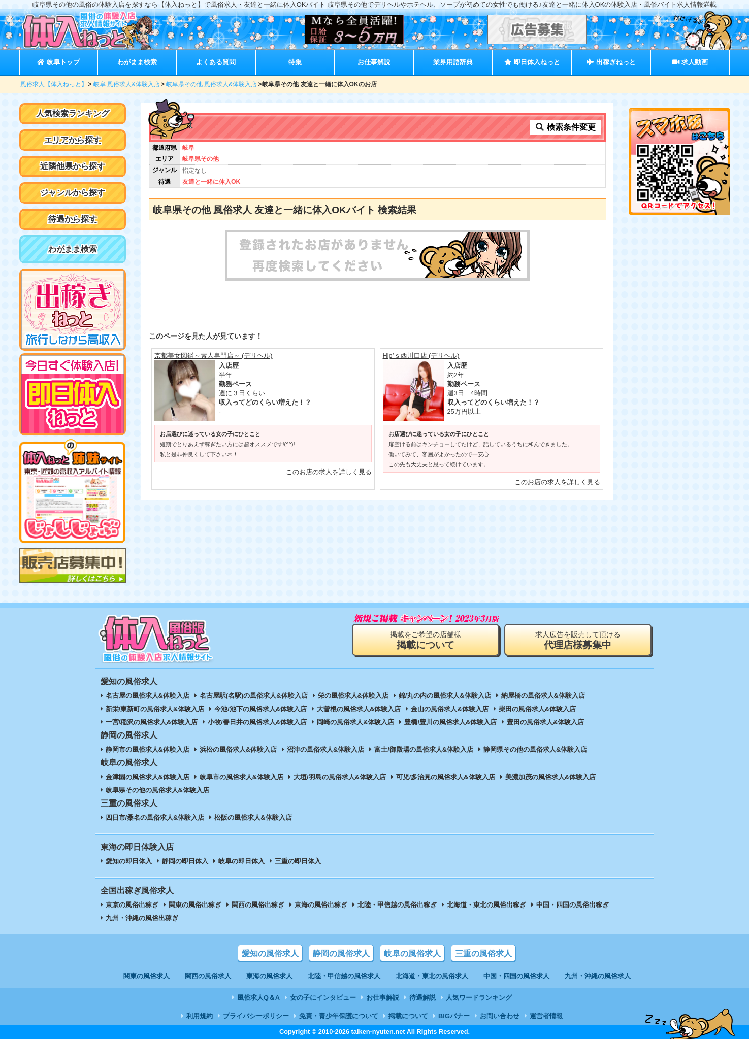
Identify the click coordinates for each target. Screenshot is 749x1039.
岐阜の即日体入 (241, 861)
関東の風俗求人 (146, 976)
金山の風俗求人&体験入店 (449, 709)
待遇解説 (422, 997)
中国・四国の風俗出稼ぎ (572, 905)
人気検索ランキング (72, 113)
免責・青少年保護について (338, 1016)
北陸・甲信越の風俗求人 (344, 976)
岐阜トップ (58, 62)
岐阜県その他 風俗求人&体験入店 (211, 84)
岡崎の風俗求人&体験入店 (355, 722)
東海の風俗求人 (269, 976)
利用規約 (199, 1016)
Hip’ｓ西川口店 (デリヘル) (421, 355)
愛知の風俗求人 (270, 953)
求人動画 (690, 62)
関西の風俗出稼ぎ (258, 905)
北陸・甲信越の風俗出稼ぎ (397, 905)
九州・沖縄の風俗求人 (598, 976)
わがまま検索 (137, 62)
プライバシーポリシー (256, 1016)
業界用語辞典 (453, 62)
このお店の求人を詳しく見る (329, 472)
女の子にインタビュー (323, 997)
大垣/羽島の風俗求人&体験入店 (340, 777)
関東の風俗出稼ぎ (195, 905)
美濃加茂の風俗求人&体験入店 (550, 777)
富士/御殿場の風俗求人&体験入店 (423, 749)
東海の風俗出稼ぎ (321, 905)
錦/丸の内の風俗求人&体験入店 (445, 695)
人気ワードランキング (479, 997)
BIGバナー (454, 1016)
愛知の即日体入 (129, 861)
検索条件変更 (565, 127)
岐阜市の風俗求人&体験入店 (241, 777)
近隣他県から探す (72, 166)
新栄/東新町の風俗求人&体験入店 (155, 709)
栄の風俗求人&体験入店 (353, 695)
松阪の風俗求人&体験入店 (252, 817)
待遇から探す (72, 219)
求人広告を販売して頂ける (578, 640)
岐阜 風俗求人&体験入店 (126, 84)
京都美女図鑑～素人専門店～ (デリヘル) (213, 355)
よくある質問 (216, 62)
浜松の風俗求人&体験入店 (238, 749)
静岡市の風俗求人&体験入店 (147, 749)
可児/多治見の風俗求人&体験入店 (445, 777)
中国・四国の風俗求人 (516, 976)
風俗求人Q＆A (258, 997)
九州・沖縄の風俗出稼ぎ (142, 918)
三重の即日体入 (298, 861)
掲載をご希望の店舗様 (426, 640)
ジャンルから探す (72, 192)
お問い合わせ (499, 1016)
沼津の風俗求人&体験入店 (325, 749)
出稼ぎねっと (611, 62)
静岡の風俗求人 (341, 953)
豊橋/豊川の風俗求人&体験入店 (450, 722)
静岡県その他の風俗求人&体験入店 (535, 749)
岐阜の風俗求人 (412, 953)
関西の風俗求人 (208, 976)
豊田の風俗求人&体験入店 (545, 722)
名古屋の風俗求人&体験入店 (147, 695)
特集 (295, 62)
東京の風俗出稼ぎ (132, 905)
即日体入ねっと (532, 62)
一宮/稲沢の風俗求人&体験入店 (152, 722)
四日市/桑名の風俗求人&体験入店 (155, 817)
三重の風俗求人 (483, 953)
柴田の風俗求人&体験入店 (537, 709)
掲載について (408, 1016)
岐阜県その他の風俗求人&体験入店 (157, 790)
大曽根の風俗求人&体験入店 (359, 709)
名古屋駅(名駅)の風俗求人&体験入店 (254, 695)
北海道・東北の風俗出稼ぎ (486, 905)
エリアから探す (72, 140)
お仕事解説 (373, 62)
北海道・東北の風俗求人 (432, 976)
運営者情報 (546, 1016)
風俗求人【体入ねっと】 (53, 84)
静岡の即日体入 (185, 861)
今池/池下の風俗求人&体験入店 (260, 709)
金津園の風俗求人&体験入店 (147, 777)
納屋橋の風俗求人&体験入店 (543, 695)
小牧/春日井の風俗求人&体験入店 (257, 722)
